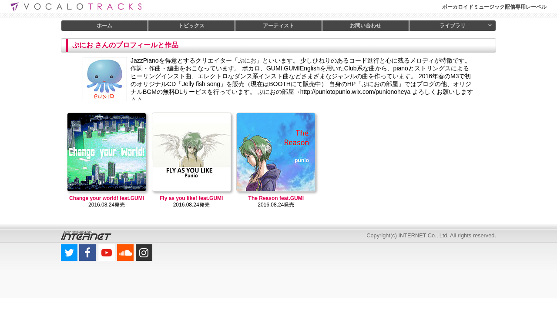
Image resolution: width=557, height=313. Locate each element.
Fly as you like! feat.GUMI (191, 198)
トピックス (191, 26)
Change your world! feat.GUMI (106, 198)
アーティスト (278, 26)
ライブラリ (453, 26)
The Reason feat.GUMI (276, 198)
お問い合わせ (365, 26)
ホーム (104, 26)
